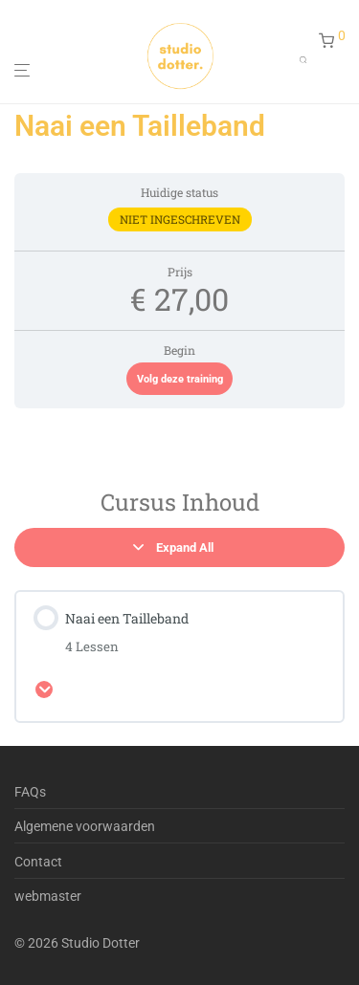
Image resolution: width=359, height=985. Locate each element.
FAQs (30, 791)
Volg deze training (180, 379)
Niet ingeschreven (180, 219)
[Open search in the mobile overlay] (309, 55)
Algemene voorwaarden (84, 826)
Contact (38, 861)
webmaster (47, 896)
